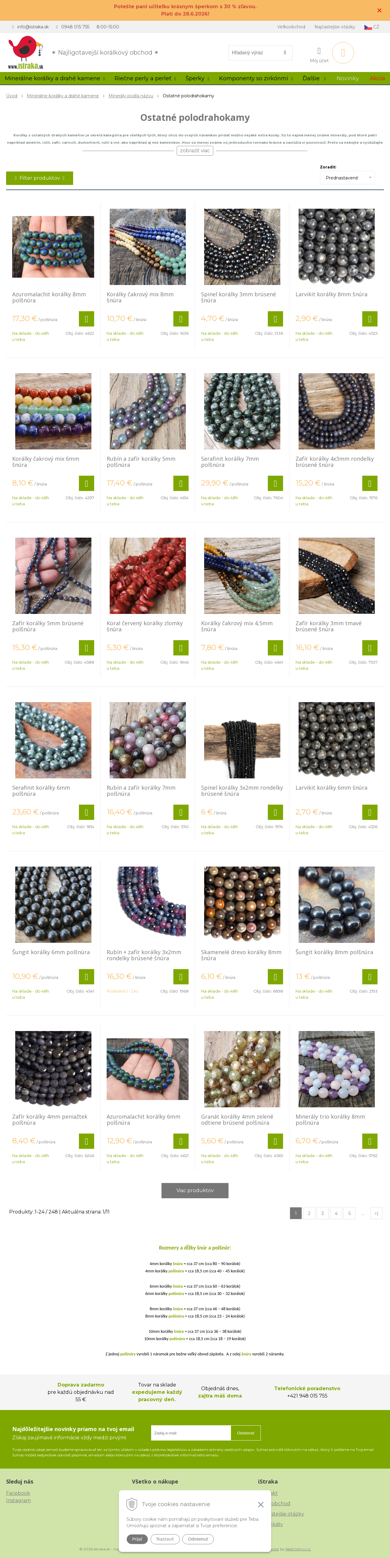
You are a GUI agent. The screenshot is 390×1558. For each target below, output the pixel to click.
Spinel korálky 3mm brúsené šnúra (238, 297)
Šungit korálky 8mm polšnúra (334, 952)
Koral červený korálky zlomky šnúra (145, 626)
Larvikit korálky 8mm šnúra (331, 294)
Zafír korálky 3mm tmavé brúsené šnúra (329, 626)
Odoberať (245, 1433)
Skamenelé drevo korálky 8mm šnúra (241, 955)
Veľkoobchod (291, 27)
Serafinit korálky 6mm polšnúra (41, 790)
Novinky (348, 78)
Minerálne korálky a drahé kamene (63, 96)
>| (376, 1213)
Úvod (11, 96)
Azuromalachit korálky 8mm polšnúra (49, 297)
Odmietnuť (198, 1539)
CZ (371, 27)
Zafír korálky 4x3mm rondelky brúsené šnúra (335, 461)
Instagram (18, 1500)
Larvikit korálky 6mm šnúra (331, 787)
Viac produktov (195, 1190)
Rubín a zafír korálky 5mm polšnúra (141, 461)
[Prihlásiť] (319, 54)
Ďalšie (314, 78)
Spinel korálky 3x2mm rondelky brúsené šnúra (242, 790)
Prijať (137, 1539)
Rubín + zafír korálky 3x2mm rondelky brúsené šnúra (144, 955)
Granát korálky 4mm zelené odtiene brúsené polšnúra (237, 1119)
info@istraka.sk (33, 27)
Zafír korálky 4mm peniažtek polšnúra (49, 1119)
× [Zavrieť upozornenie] (379, 10)
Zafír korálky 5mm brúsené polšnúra (47, 626)
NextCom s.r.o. (298, 1549)
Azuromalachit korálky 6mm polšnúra (143, 1119)
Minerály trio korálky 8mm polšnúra (330, 1119)
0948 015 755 (75, 27)
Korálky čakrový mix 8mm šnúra (140, 297)
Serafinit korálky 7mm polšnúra (230, 461)
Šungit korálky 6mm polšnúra (51, 952)
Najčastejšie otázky (334, 27)
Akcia (377, 78)
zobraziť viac (195, 150)
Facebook (18, 1493)
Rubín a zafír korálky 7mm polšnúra (141, 790)
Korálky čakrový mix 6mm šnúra (45, 461)
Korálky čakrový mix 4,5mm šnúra (237, 626)
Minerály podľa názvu (130, 96)
